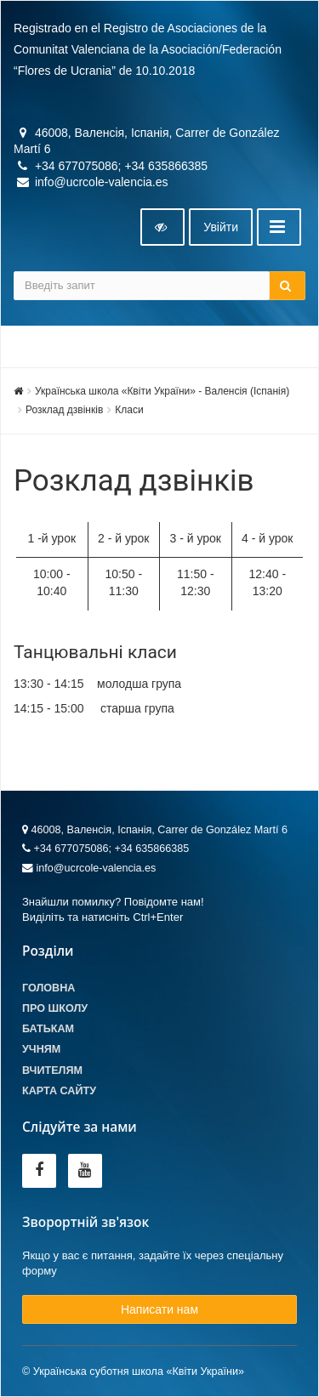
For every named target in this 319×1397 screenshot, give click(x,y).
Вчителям (52, 1070)
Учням (41, 1049)
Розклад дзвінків (64, 410)
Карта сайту (59, 1091)
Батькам (48, 1029)
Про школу (55, 1008)
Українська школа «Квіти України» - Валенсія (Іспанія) (162, 391)
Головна (48, 988)
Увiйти (220, 227)
